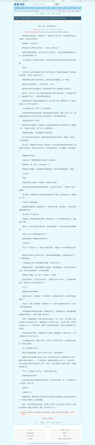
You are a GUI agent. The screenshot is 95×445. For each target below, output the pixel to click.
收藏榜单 (67, 7)
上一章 (36, 13)
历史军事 (41, 7)
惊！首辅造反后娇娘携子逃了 (24, 11)
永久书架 (20, 7)
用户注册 (79, 0)
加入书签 (58, 13)
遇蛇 (39, 29)
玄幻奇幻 (25, 7)
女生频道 (57, 7)
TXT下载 (53, 13)
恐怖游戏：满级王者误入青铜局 (64, 438)
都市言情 (35, 7)
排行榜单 (62, 7)
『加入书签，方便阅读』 (47, 418)
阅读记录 (78, 7)
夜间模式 (77, 11)
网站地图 (64, 443)
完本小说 (72, 7)
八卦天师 (65, 435)
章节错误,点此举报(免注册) (31, 32)
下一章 (48, 13)
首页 (15, 7)
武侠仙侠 (30, 7)
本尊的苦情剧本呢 (53, 29)
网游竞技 (51, 7)
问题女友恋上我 (30, 435)
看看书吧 (19, 4)
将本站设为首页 (17, 0)
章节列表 (42, 13)
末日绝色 (30, 438)
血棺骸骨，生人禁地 (45, 29)
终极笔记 (60, 29)
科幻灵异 (46, 7)
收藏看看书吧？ (25, 0)
